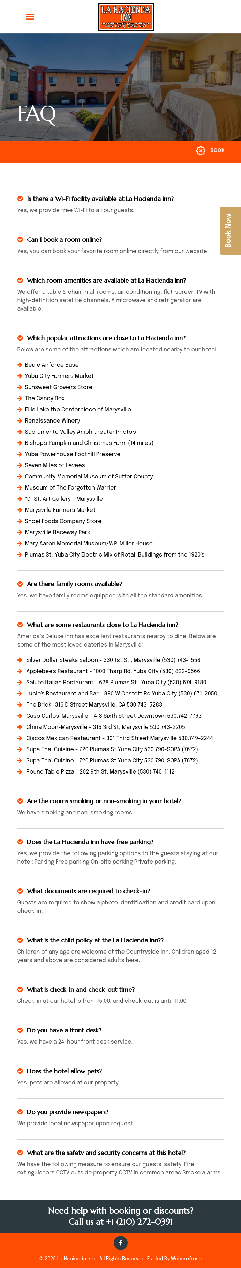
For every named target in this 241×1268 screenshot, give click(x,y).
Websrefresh (186, 1258)
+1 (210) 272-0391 (139, 1222)
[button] (217, 16)
